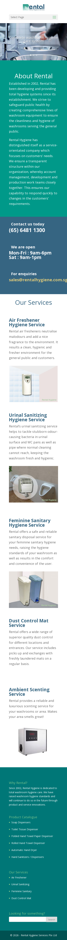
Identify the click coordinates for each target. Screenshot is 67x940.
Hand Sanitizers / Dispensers (27, 857)
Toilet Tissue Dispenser (24, 829)
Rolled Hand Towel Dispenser (28, 843)
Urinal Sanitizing (20, 884)
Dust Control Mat (21, 898)
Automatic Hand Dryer (24, 850)
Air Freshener (18, 877)
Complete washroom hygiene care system (33, 41)
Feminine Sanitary (21, 891)
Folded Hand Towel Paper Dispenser (32, 836)
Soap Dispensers (21, 822)
